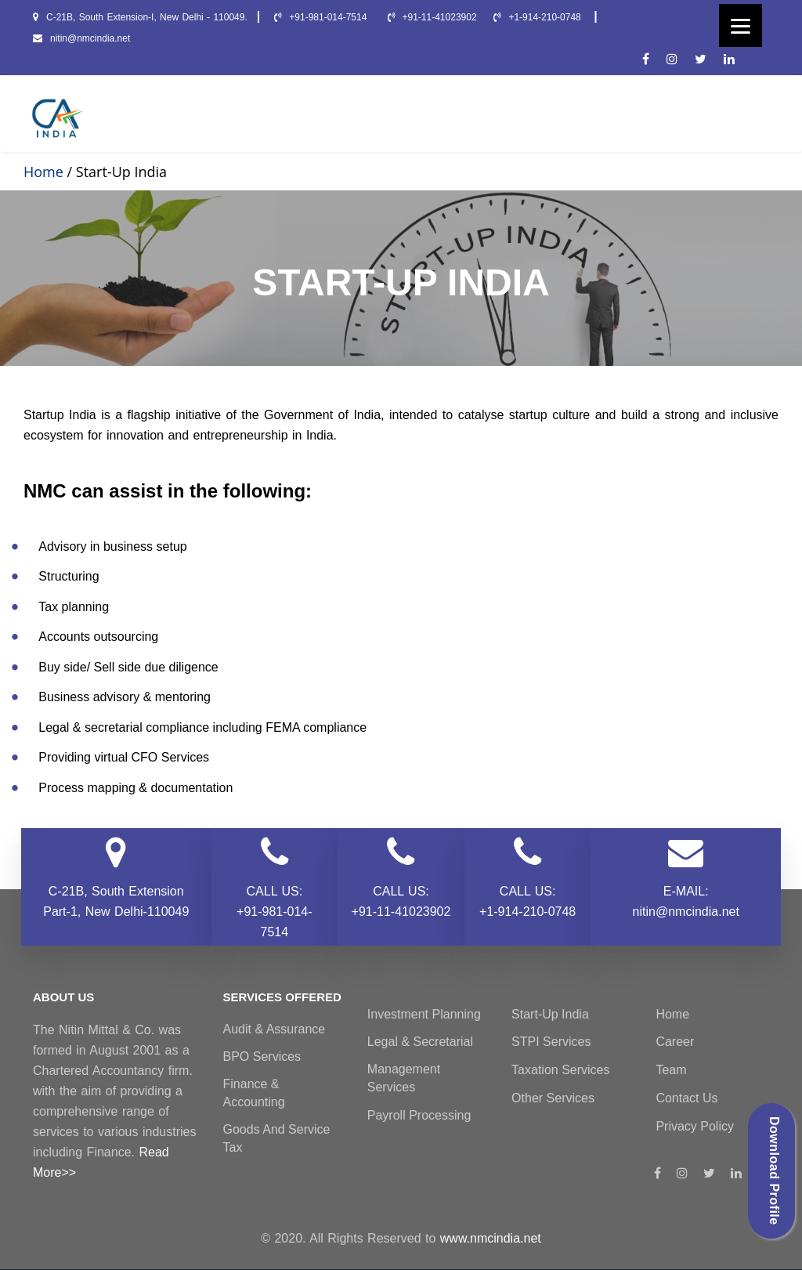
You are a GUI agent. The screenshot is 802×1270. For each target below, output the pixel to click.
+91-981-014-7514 (322, 17)
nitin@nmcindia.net (81, 38)
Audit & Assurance (274, 1029)
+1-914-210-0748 (538, 17)
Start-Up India (550, 1014)
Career (675, 1041)
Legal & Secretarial (420, 1041)
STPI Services (551, 1041)
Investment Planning (424, 1014)
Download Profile (774, 1170)
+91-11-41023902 (432, 17)
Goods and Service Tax (277, 1138)
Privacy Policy (695, 1126)
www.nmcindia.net (490, 1238)
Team (671, 1069)
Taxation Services (560, 1069)
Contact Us (686, 1098)
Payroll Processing (419, 1115)
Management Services (403, 1078)
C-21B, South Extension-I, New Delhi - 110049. (140, 17)
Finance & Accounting (254, 1093)
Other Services (552, 1098)
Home (43, 171)
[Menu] (740, 25)
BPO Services (262, 1056)
